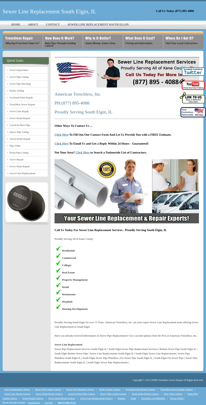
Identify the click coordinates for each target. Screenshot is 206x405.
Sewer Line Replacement (22, 173)
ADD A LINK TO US (67, 403)
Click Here (62, 134)
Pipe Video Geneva (173, 393)
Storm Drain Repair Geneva (145, 393)
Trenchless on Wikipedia (153, 398)
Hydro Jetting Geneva (109, 389)
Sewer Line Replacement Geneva (96, 398)
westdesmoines (34, 403)
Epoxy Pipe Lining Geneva (113, 393)
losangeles (49, 403)
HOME (15, 24)
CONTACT (53, 24)
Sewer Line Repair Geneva (17, 393)
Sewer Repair (17, 159)
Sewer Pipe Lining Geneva (48, 389)
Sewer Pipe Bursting (20, 83)
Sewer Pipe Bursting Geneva (80, 389)
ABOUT (33, 24)
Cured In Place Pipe (20, 125)
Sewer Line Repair (19, 111)
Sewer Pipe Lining (19, 77)
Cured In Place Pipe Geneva (81, 393)
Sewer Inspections (19, 70)
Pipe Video (15, 145)
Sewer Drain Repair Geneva (49, 393)
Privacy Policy (177, 398)
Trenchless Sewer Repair (22, 104)
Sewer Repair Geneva (32, 398)
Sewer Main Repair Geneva (61, 398)
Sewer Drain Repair (20, 118)
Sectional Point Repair (21, 97)
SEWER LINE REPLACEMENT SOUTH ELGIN (98, 24)
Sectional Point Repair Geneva (141, 389)
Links (133, 398)
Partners (122, 398)
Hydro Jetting (17, 90)
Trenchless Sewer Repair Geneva (176, 389)
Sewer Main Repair (20, 166)
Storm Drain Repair (20, 138)
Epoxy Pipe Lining (19, 132)
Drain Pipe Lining (19, 152)
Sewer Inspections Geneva (17, 389)
